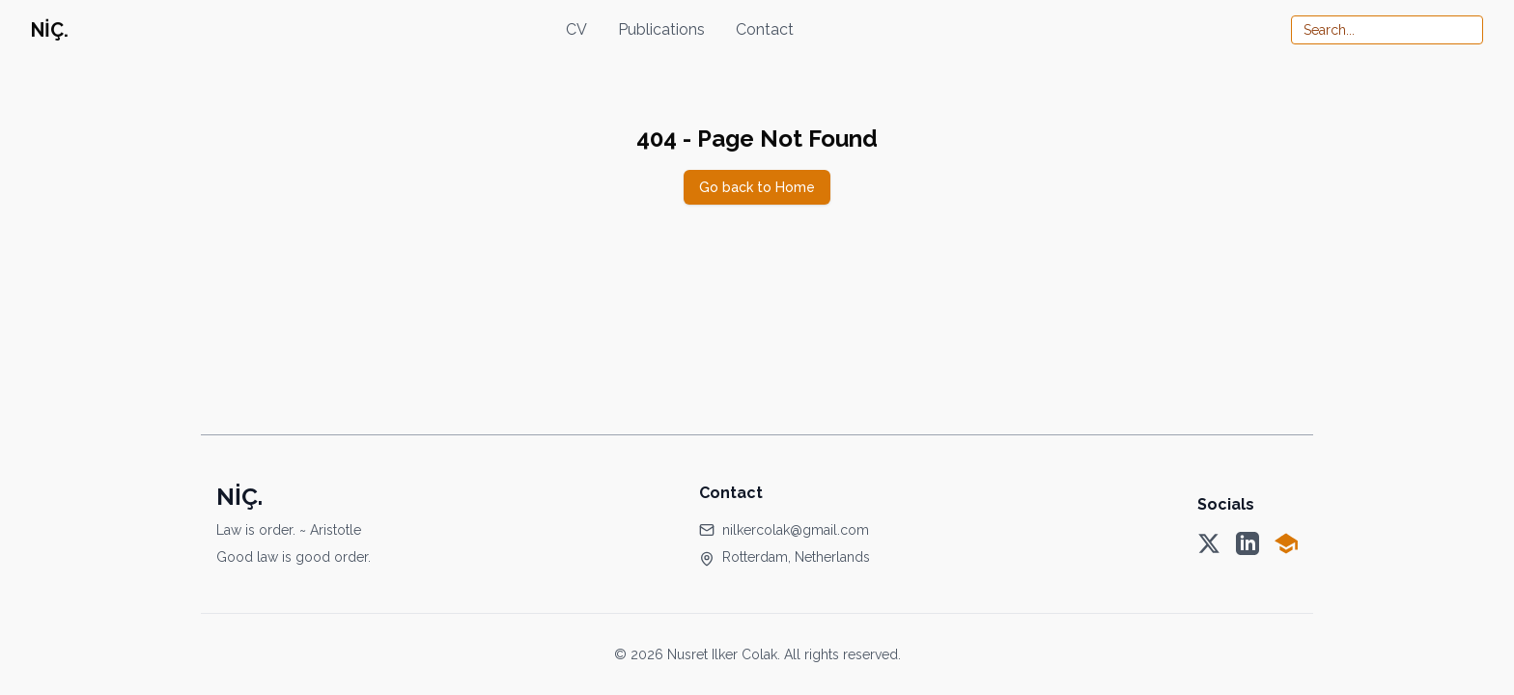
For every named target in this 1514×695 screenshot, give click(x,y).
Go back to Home (757, 187)
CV (576, 29)
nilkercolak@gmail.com (795, 530)
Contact (765, 29)
